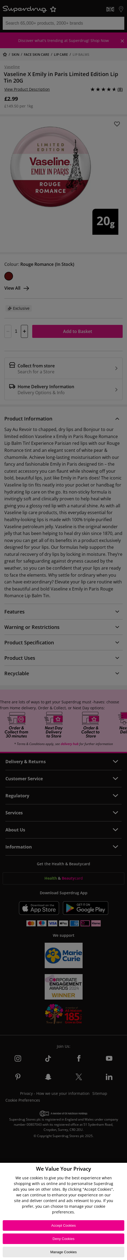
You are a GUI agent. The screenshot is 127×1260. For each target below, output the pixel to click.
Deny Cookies (63, 1239)
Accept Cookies (63, 1225)
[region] (63, 1211)
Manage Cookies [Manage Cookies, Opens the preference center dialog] (63, 1252)
